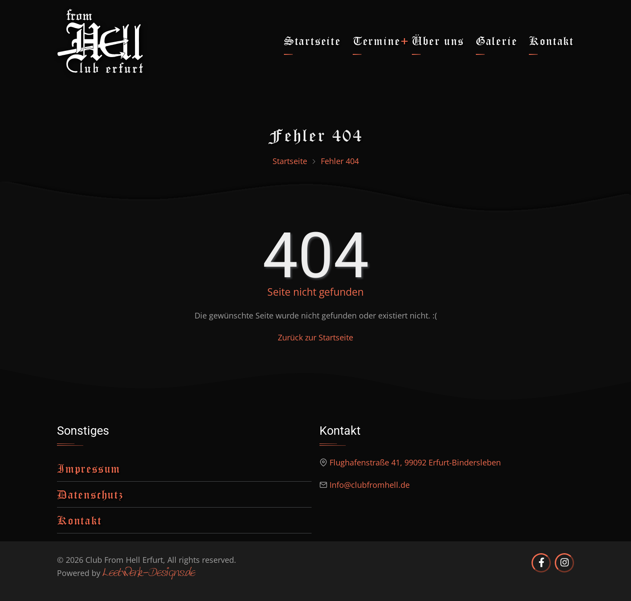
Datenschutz (90, 494)
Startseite (312, 40)
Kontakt (551, 40)
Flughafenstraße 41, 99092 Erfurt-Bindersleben (415, 462)
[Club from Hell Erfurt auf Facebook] (541, 562)
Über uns (438, 40)
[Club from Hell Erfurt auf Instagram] (564, 562)
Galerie (497, 40)
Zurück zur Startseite (315, 337)
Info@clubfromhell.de (370, 484)
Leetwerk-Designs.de (149, 573)
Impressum (89, 468)
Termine (377, 40)
